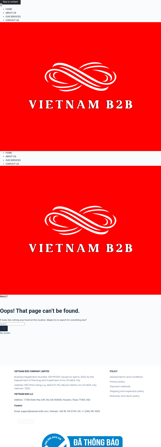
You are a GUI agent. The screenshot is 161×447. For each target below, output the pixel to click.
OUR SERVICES (13, 160)
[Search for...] (12, 323)
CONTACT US (12, 164)
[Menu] (4, 296)
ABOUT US (11, 156)
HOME (9, 152)
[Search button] (4, 328)
